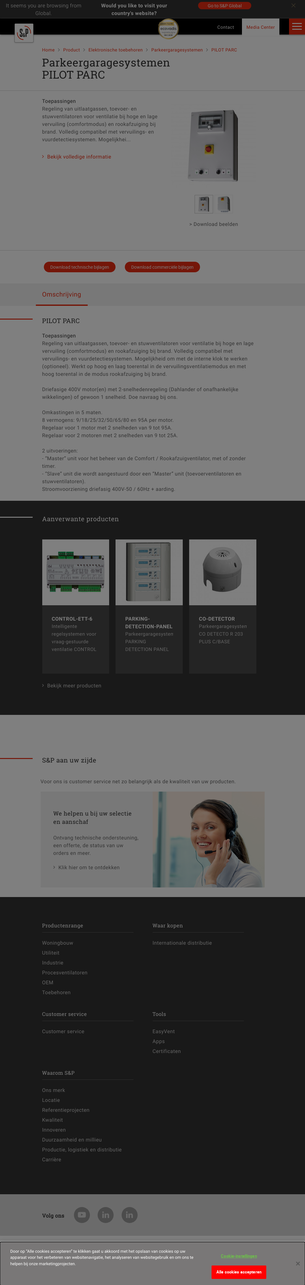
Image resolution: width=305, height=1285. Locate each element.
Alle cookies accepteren (238, 1276)
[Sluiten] (298, 1268)
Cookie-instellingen (239, 1260)
